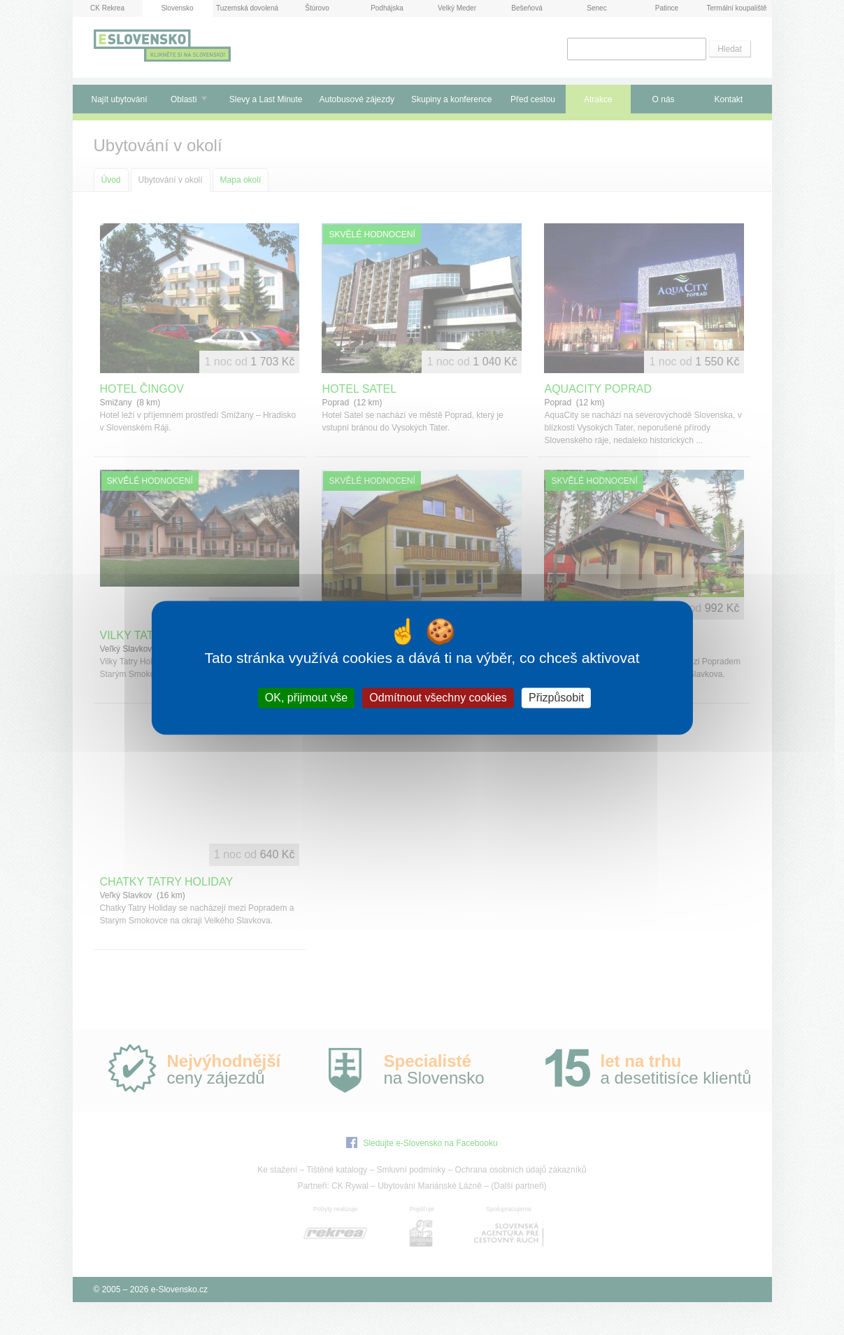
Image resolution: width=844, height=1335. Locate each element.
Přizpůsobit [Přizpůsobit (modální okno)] (556, 698)
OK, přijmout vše (306, 698)
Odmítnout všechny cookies (438, 698)
